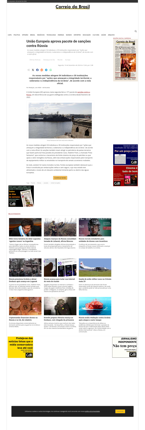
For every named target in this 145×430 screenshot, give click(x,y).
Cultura (96, 35)
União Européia (55, 183)
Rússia (39, 183)
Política (17, 35)
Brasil (32, 35)
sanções (46, 183)
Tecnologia (51, 35)
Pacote (33, 183)
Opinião (25, 35)
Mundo (69, 35)
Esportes (77, 35)
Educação (87, 35)
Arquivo (111, 35)
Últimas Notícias (35, 60)
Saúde (103, 35)
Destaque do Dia (49, 60)
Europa (67, 60)
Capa (10, 35)
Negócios (41, 35)
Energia (61, 35)
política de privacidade (92, 411)
